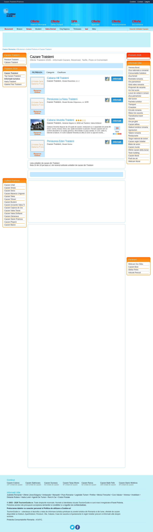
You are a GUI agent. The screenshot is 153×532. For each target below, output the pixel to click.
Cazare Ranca (87, 483)
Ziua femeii (132, 76)
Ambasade (46, 495)
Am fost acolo (133, 90)
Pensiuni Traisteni (11, 60)
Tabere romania (134, 133)
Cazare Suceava (51, 483)
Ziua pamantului (134, 96)
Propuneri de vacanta (136, 87)
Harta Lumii (25, 497)
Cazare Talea (9, 196)
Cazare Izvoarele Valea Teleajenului (14, 205)
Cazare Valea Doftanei (13, 213)
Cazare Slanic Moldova (128, 483)
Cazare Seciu (9, 191)
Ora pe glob (133, 122)
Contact (140, 2)
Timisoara (77, 29)
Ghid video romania (136, 85)
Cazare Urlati (9, 185)
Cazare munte (134, 147)
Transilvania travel (135, 116)
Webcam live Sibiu (135, 264)
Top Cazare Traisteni (12, 76)
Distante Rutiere (13, 497)
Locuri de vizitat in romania (138, 93)
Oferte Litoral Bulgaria (32, 495)
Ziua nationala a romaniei (138, 70)
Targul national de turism (138, 139)
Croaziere (132, 107)
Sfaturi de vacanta (135, 113)
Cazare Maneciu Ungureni (14, 194)
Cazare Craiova (13, 483)
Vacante (131, 119)
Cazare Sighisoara (33, 483)
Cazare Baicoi (10, 225)
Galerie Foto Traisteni (13, 84)
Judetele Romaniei (14, 495)
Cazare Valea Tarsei (12, 211)
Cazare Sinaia (10, 188)
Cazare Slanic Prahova (13, 219)
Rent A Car (52, 497)
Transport (132, 104)
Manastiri (56, 495)
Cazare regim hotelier (137, 141)
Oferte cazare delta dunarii (138, 150)
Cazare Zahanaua (11, 216)
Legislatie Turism (81, 495)
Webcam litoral (134, 161)
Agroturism (132, 130)
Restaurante (133, 136)
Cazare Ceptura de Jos (13, 208)
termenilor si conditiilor (51, 505)
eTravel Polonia (116, 503)
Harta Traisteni (10, 82)
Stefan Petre (133, 270)
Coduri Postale (64, 497)
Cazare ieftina (133, 124)
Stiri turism (132, 99)
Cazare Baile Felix (107, 483)
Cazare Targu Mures (71, 483)
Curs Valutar (117, 495)
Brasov (19, 29)
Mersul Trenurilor (104, 495)
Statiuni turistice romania (138, 127)
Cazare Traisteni (11, 73)
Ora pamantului (134, 82)
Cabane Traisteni (11, 62)
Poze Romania (67, 495)
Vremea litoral (133, 67)
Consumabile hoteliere (137, 73)
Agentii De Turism (39, 497)
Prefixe (92, 495)
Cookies (133, 2)
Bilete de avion (134, 144)
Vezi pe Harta (107, 78)
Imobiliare (135, 495)
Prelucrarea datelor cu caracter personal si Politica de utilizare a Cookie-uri (39, 508)
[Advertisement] (96, 11)
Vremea (127, 495)
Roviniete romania (135, 79)
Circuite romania (134, 110)
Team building (133, 153)
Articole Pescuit (134, 273)
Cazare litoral (133, 156)
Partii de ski (133, 158)
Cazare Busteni (10, 202)
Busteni (38, 29)
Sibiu (94, 29)
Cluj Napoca (64, 29)
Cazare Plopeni (10, 222)
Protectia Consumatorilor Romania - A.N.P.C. (25, 520)
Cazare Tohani (10, 199)
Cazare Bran (133, 267)
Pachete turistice (135, 102)
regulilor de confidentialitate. (75, 505)
